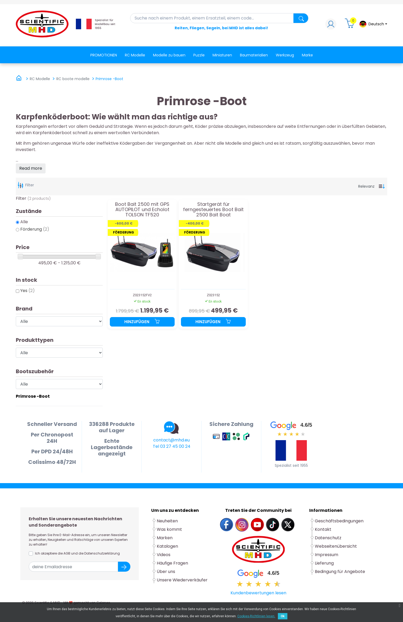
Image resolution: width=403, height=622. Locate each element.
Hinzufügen (142, 321)
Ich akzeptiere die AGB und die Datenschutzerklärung (77, 553)
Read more (30, 168)
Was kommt (169, 529)
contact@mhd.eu (171, 440)
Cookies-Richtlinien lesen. (256, 616)
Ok (282, 616)
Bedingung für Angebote (340, 571)
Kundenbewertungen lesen (258, 593)
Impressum (326, 555)
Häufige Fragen (172, 563)
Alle (24, 222)
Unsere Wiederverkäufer (182, 580)
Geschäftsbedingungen (339, 521)
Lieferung (324, 563)
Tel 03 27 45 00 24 (171, 446)
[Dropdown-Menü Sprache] (373, 24)
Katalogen (167, 546)
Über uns (166, 571)
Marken (165, 538)
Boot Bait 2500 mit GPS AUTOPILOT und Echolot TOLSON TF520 (142, 209)
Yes (27, 291)
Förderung (34, 229)
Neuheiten (167, 521)
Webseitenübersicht (336, 546)
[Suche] (219, 18)
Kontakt (323, 529)
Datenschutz (328, 538)
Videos (163, 555)
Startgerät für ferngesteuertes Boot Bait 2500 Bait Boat (213, 209)
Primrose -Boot (33, 396)
